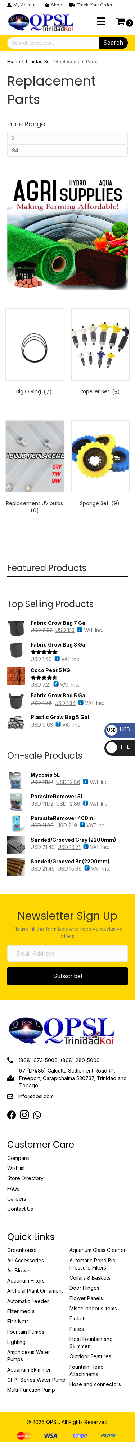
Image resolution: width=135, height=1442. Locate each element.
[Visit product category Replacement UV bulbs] (34, 468)
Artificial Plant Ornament (35, 1291)
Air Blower (19, 1270)
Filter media (21, 1311)
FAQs (13, 1188)
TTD (118, 747)
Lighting (16, 1342)
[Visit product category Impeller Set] (100, 353)
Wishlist (16, 1168)
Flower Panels (86, 1298)
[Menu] (101, 21)
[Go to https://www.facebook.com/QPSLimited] (11, 1115)
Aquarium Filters (26, 1280)
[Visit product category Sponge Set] (100, 465)
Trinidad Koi (38, 61)
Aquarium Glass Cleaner (97, 1250)
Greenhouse (22, 1250)
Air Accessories (25, 1260)
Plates (76, 1329)
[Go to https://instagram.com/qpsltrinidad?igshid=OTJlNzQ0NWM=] (24, 1115)
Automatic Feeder (28, 1301)
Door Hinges (84, 1288)
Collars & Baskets (90, 1278)
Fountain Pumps (25, 1332)
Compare (18, 1158)
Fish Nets (18, 1321)
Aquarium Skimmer (29, 1370)
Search (113, 42)
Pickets (78, 1318)
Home (13, 61)
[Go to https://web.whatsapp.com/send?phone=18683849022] (36, 1115)
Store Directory (25, 1178)
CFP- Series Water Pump (36, 1380)
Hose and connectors (95, 1384)
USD (118, 729)
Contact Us (20, 1209)
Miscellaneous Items (93, 1308)
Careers (16, 1199)
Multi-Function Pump (31, 1390)
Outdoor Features (90, 1356)
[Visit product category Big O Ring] (34, 353)
